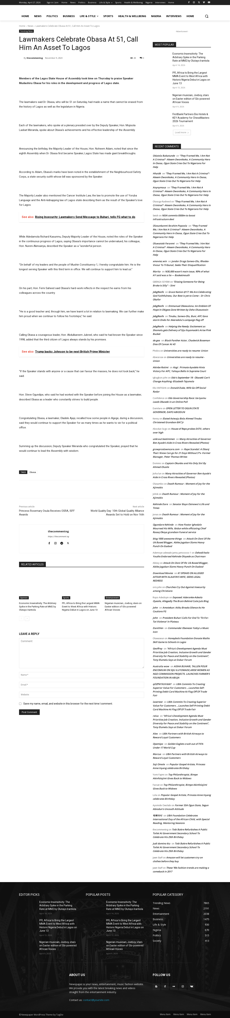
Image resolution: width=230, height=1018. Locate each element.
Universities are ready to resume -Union (186, 350)
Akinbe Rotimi (160, 367)
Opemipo (158, 743)
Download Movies (163, 573)
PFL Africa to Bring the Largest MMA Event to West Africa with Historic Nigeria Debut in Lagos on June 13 (81, 606)
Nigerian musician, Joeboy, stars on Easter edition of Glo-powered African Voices (123, 606)
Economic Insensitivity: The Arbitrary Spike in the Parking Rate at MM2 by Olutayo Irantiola (37, 606)
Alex (155, 733)
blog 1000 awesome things (167, 538)
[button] (206, 16)
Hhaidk (157, 173)
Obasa (32, 472)
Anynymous (159, 187)
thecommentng (35, 58)
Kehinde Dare (160, 504)
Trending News (26, 31)
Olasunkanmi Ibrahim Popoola (170, 225)
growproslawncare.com (166, 449)
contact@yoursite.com (96, 1000)
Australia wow (161, 666)
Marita (156, 271)
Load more (182, 132)
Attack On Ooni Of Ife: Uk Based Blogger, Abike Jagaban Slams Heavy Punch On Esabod (182, 542)
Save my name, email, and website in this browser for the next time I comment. (68, 703)
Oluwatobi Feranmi (163, 243)
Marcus (157, 754)
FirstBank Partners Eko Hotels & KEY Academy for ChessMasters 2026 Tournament (190, 118)
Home (22, 25)
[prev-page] (21, 618)
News (30, 25)
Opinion (24, 597)
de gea (156, 340)
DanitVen (158, 628)
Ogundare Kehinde (163, 524)
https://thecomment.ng (58, 536)
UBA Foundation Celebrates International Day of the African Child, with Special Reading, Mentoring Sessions (181, 819)
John (155, 607)
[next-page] (27, 618)
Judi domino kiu (161, 843)
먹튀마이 (157, 815)
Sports (66, 597)
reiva (155, 715)
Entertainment (112, 597)
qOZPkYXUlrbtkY (162, 684)
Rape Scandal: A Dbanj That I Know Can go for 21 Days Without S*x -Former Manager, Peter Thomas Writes (181, 453)
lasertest (157, 701)
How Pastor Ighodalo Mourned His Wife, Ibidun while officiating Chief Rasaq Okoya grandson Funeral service (179, 528)
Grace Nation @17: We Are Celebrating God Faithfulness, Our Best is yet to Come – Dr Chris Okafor (182, 295)
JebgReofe (158, 292)
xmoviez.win (160, 261)
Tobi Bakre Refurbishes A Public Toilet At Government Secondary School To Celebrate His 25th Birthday (180, 833)
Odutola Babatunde (164, 155)
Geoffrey (157, 648)
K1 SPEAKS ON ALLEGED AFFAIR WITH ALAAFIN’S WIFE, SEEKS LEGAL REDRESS (178, 576)
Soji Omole (159, 764)
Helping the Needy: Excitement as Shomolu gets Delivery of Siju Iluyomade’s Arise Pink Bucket (182, 330)
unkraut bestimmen (164, 439)
